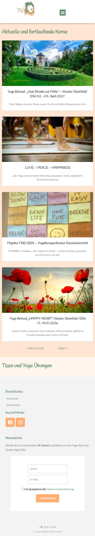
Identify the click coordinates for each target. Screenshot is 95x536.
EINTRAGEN (48, 498)
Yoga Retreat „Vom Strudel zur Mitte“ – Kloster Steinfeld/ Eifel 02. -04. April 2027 (47, 94)
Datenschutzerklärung (60, 489)
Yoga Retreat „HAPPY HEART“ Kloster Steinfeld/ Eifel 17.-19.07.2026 (48, 321)
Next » (63, 348)
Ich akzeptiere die (47, 489)
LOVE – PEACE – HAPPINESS (47, 168)
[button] (63, 13)
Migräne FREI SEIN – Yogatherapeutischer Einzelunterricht (47, 243)
